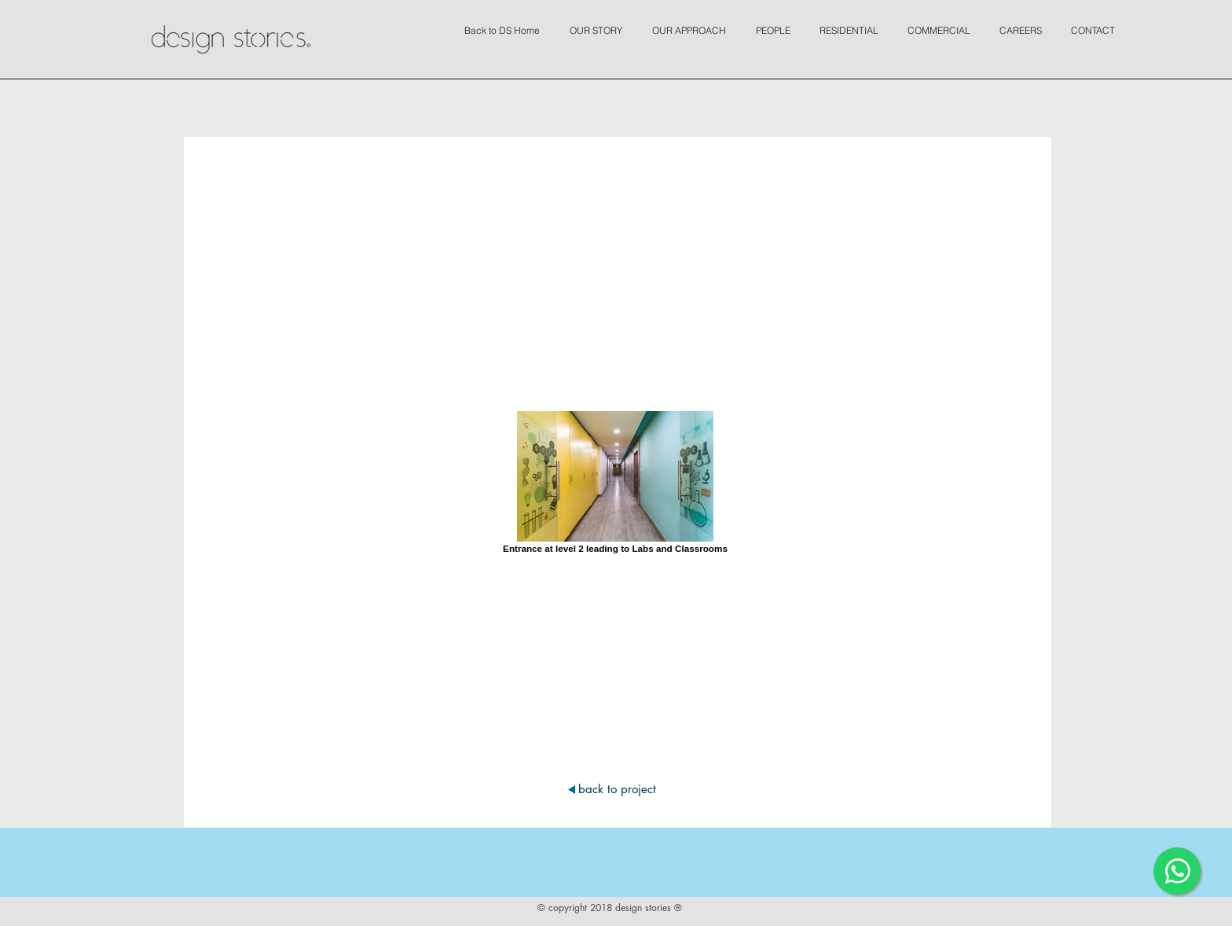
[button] (600, 23)
